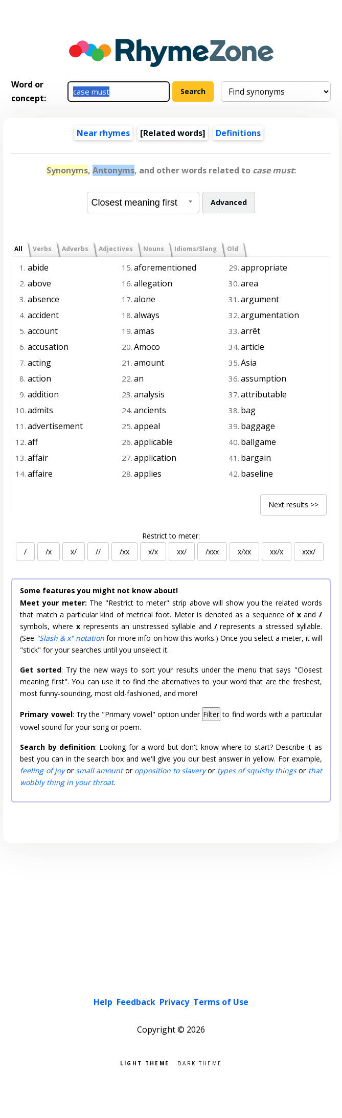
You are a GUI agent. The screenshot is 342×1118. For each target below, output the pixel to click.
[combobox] (143, 202)
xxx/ (308, 551)
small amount (99, 770)
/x (48, 551)
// (98, 551)
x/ (74, 551)
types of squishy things (257, 770)
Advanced (229, 202)
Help (103, 1002)
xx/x (276, 551)
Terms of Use (220, 1002)
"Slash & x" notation (70, 638)
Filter (211, 714)
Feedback (136, 1002)
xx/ (182, 551)
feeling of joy (42, 770)
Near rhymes (103, 133)
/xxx (212, 551)
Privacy (174, 1002)
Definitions (238, 133)
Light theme (144, 1062)
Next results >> (293, 504)
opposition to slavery (170, 770)
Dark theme (199, 1062)
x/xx (244, 551)
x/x (153, 551)
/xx (124, 551)
